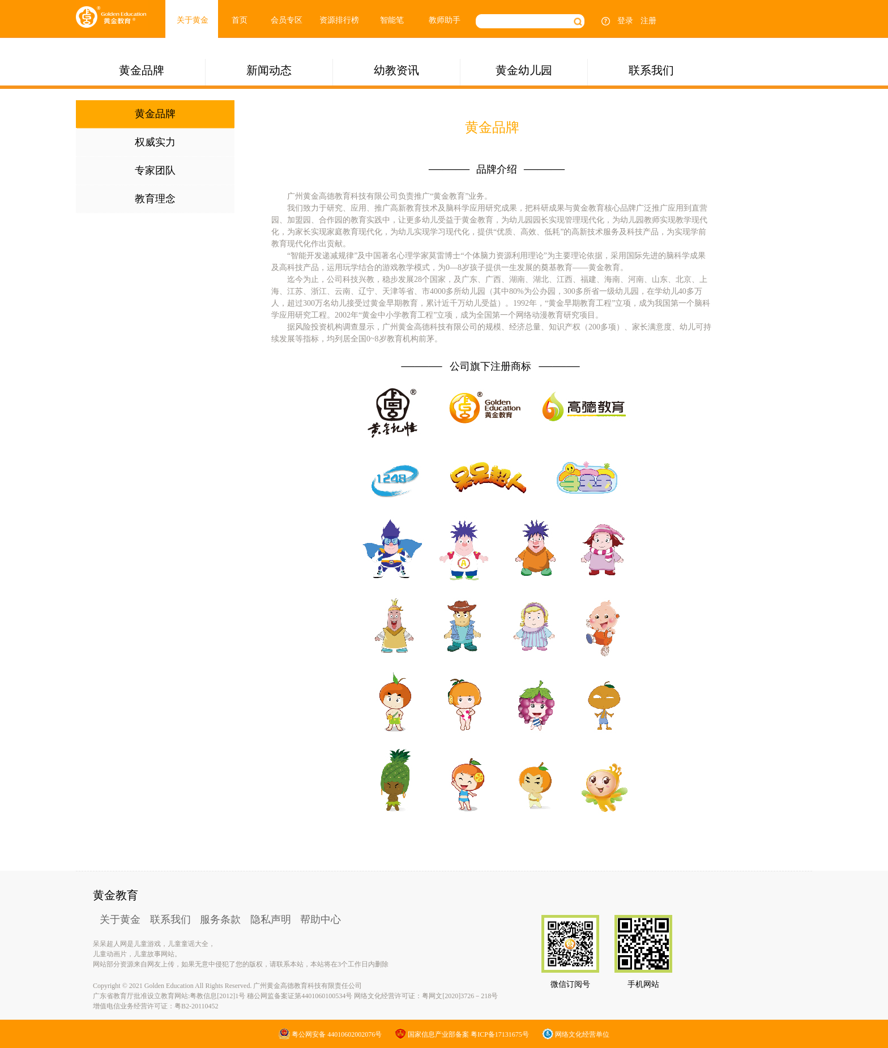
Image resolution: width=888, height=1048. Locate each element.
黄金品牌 (141, 70)
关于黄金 (192, 20)
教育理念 (155, 198)
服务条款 (220, 919)
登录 (625, 20)
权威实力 (155, 142)
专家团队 (155, 170)
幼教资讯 (396, 70)
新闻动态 (269, 70)
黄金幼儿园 (524, 70)
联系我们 (651, 70)
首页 (239, 20)
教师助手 (444, 20)
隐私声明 (270, 919)
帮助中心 (320, 919)
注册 (648, 20)
